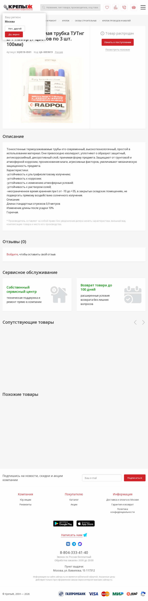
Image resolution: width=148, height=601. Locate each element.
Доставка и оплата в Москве (122, 499)
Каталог (74, 499)
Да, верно (13, 34)
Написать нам (71, 535)
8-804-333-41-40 (74, 552)
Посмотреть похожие (117, 49)
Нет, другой (15, 28)
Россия (59, 52)
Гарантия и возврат (122, 504)
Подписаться (134, 477)
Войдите (12, 254)
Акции (74, 504)
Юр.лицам (25, 499)
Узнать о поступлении (117, 42)
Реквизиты (25, 504)
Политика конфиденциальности (123, 510)
